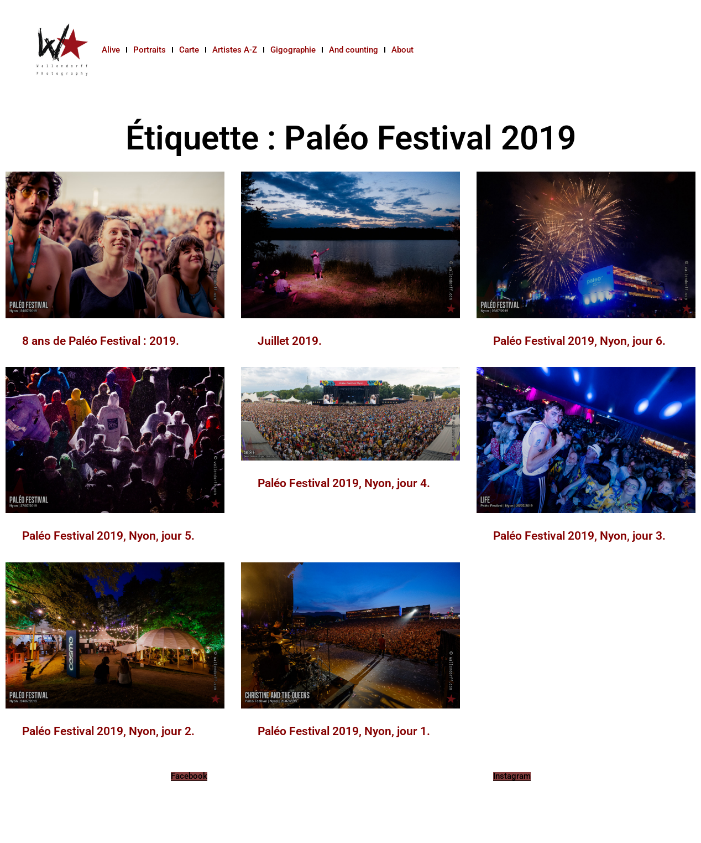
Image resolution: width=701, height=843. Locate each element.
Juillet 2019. (290, 341)
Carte (189, 50)
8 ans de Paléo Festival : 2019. (100, 341)
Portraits (149, 50)
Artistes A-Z (234, 50)
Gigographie (293, 50)
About (402, 50)
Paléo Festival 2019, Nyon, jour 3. (579, 535)
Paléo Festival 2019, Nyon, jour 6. (579, 341)
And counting (353, 50)
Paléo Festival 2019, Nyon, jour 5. (108, 535)
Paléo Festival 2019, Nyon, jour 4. (344, 483)
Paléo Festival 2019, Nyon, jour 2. (108, 731)
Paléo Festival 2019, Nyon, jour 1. (344, 731)
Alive (111, 50)
